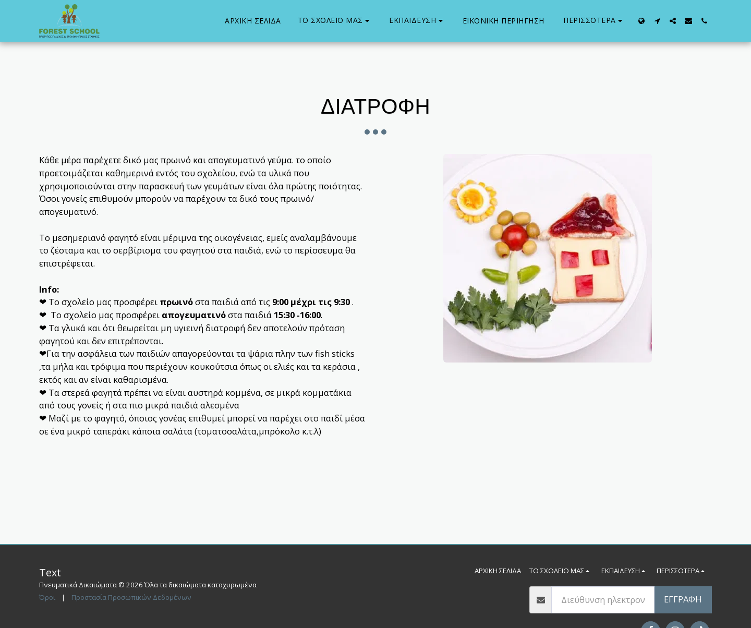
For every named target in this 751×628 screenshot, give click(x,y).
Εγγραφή (683, 599)
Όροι (47, 597)
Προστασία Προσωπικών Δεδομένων (131, 597)
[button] (335, 20)
